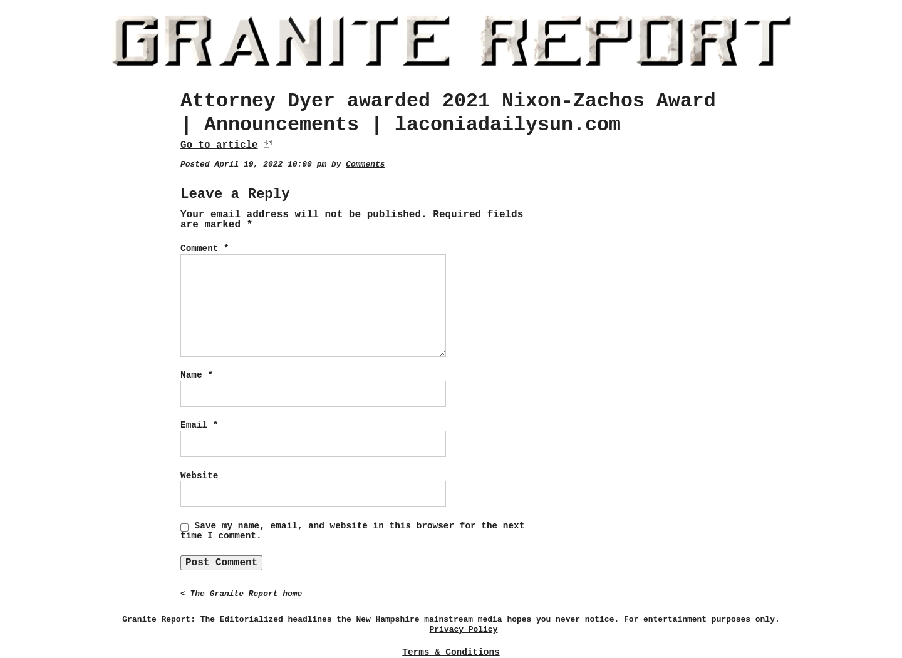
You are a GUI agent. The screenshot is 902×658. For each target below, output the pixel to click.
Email (199, 425)
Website (199, 476)
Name (196, 375)
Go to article (218, 145)
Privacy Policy (464, 629)
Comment (204, 249)
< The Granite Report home (241, 594)
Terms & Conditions (450, 652)
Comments (365, 164)
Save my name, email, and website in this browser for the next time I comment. (352, 531)
